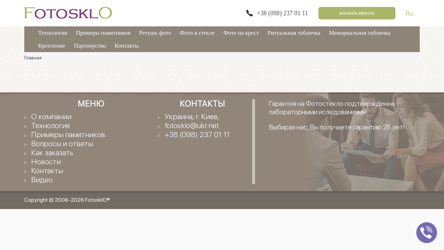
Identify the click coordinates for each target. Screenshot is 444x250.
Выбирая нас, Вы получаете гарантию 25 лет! (337, 127)
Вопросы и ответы (62, 143)
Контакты (126, 45)
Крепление (51, 45)
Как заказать (52, 152)
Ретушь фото (155, 33)
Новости (46, 161)
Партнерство (90, 45)
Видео (42, 179)
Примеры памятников (103, 33)
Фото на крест (241, 33)
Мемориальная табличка (359, 33)
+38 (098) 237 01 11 (282, 13)
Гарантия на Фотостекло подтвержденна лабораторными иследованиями (332, 107)
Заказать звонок (357, 13)
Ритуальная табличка (294, 33)
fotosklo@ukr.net (192, 125)
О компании (51, 116)
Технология (52, 33)
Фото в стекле (197, 33)
